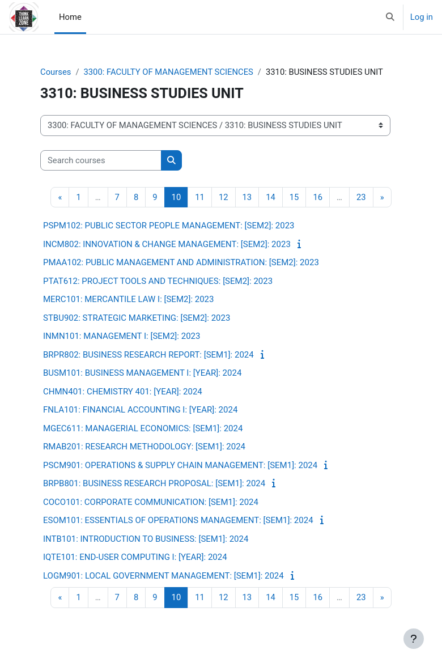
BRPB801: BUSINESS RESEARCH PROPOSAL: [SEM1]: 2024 (154, 483)
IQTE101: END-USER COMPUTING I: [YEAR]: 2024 (135, 557)
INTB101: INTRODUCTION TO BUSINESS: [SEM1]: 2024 (145, 539)
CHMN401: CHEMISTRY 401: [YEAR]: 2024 (122, 391)
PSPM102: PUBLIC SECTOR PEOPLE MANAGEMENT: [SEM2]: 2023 (169, 225)
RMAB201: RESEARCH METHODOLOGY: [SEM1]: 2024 (144, 446)
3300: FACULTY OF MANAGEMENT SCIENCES (168, 72)
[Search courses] (101, 160)
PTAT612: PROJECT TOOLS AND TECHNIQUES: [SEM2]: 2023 (158, 281)
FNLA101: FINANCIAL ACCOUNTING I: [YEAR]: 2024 (140, 410)
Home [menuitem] (70, 17)
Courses (55, 72)
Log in (421, 17)
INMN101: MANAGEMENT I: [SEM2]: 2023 (121, 336)
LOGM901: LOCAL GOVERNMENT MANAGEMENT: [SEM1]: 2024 (163, 576)
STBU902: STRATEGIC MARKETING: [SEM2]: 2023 (136, 318)
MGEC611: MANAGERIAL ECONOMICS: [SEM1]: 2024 (143, 428)
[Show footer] (413, 638)
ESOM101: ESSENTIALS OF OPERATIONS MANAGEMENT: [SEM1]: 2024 (178, 520)
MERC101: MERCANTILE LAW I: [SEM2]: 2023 (128, 299)
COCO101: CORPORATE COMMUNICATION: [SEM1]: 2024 (150, 502)
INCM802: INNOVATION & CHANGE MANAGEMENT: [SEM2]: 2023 (167, 244)
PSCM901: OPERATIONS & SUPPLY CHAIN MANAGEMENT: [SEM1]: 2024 (180, 465)
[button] (390, 17)
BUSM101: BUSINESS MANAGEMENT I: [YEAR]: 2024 (142, 373)
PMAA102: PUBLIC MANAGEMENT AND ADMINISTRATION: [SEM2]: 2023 (181, 262)
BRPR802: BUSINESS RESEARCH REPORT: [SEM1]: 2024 (148, 355)
